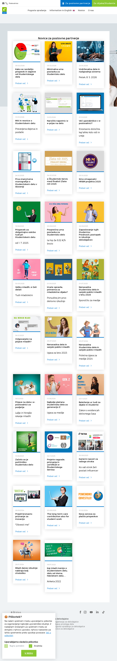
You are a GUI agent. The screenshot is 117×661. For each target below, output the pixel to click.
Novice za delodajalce (64, 629)
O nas (91, 15)
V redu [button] (29, 653)
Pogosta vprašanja (37, 15)
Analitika (38, 646)
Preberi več (21, 83)
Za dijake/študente (104, 3)
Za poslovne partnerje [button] (76, 3)
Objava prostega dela (64, 624)
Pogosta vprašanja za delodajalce (69, 626)
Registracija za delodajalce (66, 621)
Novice (81, 15)
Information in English (62, 15)
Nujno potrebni (17, 646)
